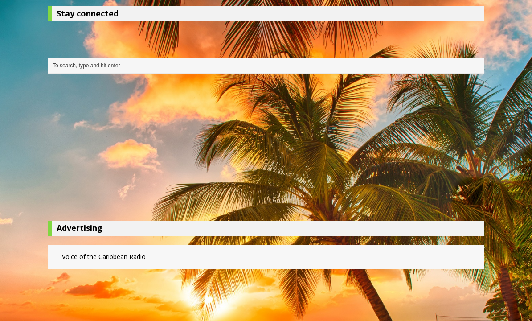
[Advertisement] (266, 149)
